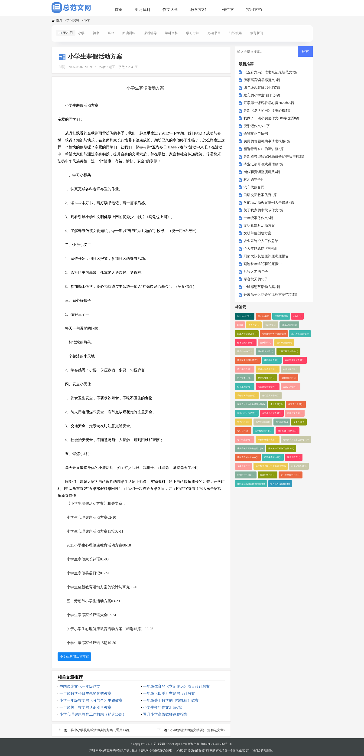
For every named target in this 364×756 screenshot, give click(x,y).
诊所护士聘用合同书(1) (248, 360)
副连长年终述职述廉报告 (263, 264)
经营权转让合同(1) (266, 378)
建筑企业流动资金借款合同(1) (251, 484)
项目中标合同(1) (271, 360)
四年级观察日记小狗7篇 (262, 87)
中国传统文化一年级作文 (79, 686)
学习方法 (192, 33)
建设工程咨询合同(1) (267, 369)
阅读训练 (128, 33)
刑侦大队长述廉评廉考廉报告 (266, 256)
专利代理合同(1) (244, 440)
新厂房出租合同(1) (300, 334)
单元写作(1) (263, 316)
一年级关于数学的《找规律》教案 (171, 700)
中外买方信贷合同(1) (280, 484)
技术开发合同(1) (284, 342)
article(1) (297, 316)
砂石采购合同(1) (244, 387)
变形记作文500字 (257, 126)
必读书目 (214, 33)
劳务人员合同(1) (290, 387)
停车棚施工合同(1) (245, 342)
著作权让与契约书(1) (287, 431)
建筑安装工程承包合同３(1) (296, 440)
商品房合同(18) (263, 422)
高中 (110, 33)
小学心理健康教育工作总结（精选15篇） (92, 714)
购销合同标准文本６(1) (248, 457)
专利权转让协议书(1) (267, 440)
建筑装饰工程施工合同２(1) (281, 448)
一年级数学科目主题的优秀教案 (85, 693)
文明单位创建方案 (257, 233)
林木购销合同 (254, 179)
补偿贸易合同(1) (298, 466)
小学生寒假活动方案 (74, 656)
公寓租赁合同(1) (267, 475)
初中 (96, 33)
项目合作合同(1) (288, 378)
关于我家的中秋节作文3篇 (264, 210)
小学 (87, 20)
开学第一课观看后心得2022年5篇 (269, 103)
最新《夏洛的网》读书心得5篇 (267, 110)
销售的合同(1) (243, 422)
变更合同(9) (298, 422)
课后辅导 (150, 33)
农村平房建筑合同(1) (294, 360)
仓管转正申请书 (256, 133)
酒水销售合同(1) (265, 351)
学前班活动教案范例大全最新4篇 (269, 202)
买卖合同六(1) (243, 466)
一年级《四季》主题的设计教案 (169, 693)
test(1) (240, 325)
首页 (119, 9)
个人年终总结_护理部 (260, 248)
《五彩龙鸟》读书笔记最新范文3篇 (271, 72)
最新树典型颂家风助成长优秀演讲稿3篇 (274, 156)
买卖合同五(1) (293, 457)
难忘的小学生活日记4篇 (262, 95)
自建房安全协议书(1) (247, 334)
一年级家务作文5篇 (258, 218)
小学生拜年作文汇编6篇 (162, 707)
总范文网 (159, 744)
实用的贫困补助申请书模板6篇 (267, 141)
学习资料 (142, 9)
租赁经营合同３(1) (245, 475)
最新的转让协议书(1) (247, 413)
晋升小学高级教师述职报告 (165, 714)
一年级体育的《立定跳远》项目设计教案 (176, 686)
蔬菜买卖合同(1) (290, 369)
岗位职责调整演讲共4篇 (262, 172)
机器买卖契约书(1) (272, 457)
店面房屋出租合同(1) (267, 387)
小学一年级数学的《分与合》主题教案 (91, 700)
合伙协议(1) (265, 342)
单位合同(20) (282, 422)
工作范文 (226, 9)
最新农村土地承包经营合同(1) (251, 404)
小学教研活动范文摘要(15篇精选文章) (197, 730)
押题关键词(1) (281, 316)
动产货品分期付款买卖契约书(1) (271, 466)
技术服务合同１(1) (263, 431)
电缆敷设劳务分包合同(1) (274, 334)
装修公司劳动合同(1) (247, 395)
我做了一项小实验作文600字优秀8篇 (271, 118)
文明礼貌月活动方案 (259, 225)
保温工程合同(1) (289, 325)
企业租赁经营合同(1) (290, 475)
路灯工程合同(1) (244, 369)
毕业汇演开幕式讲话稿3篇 (264, 164)
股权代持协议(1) (244, 351)
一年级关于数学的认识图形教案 (85, 707)
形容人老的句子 (256, 271)
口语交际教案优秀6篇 (260, 195)
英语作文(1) (253, 325)
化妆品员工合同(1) (270, 395)
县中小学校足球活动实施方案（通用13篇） (101, 730)
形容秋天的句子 (256, 279)
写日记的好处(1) (244, 316)
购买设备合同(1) (244, 378)
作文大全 (170, 9)
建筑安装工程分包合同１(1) (250, 448)
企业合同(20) (276, 404)
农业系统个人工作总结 (261, 241)
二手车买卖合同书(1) (288, 351)
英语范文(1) (270, 325)
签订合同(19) (243, 431)
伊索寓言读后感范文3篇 (262, 80)
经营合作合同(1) (295, 404)
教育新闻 (256, 33)
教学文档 (198, 9)
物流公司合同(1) (294, 413)
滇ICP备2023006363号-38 (216, 744)
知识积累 (235, 33)
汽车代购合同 (254, 187)
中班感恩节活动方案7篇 (262, 287)
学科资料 (171, 33)
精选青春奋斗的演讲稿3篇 (264, 149)
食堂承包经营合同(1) (271, 413)
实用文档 (254, 9)
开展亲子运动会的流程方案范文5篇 (271, 294)
